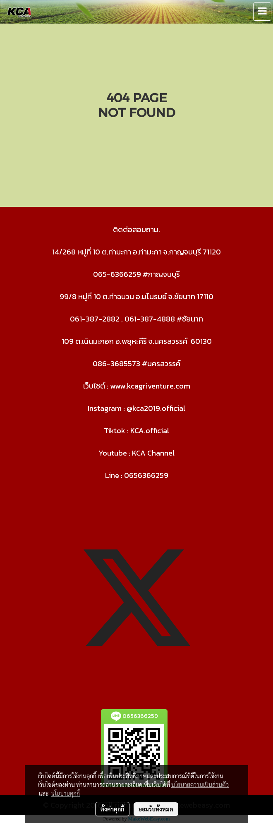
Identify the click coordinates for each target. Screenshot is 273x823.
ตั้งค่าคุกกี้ (112, 809)
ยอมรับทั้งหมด (156, 809)
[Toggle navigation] (262, 11)
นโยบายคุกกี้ (65, 793)
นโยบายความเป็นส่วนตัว (200, 784)
